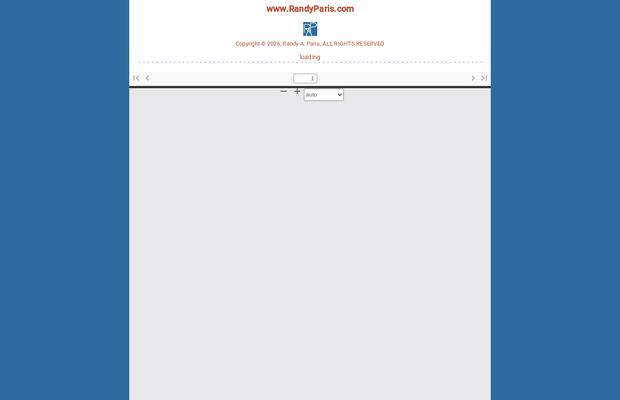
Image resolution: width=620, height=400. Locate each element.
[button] (136, 78)
